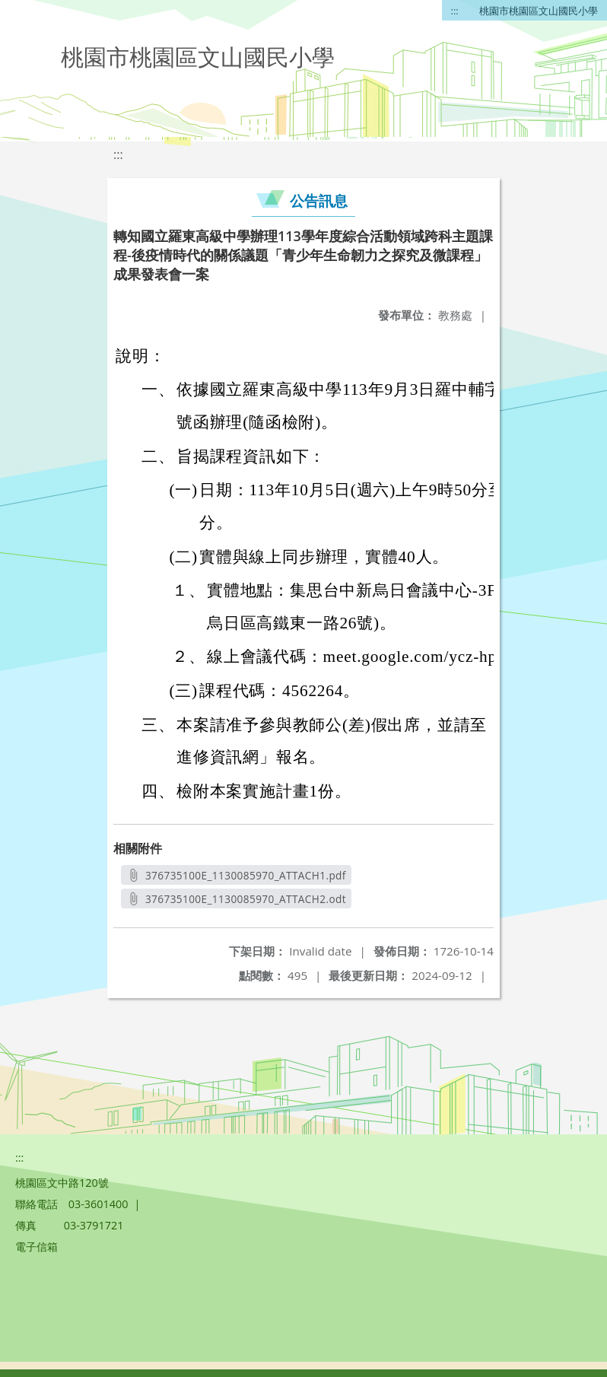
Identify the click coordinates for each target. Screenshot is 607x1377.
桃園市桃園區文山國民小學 (538, 10)
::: (455, 10)
